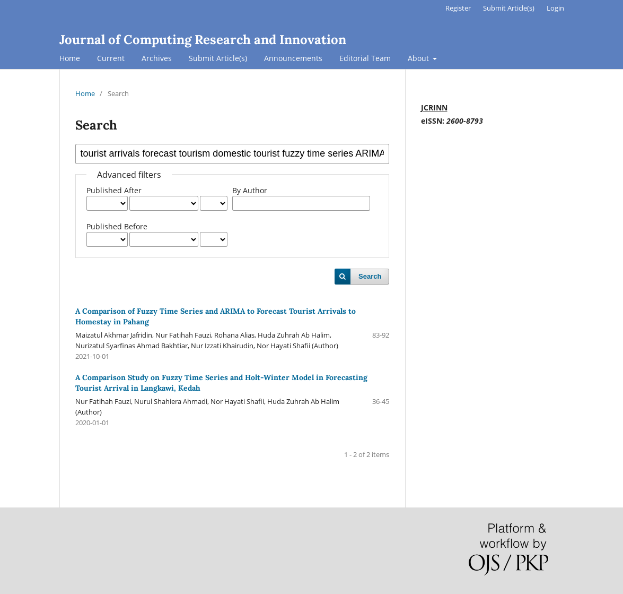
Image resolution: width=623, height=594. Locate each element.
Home (69, 58)
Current (111, 58)
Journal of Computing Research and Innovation (202, 39)
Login (555, 8)
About (419, 58)
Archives (157, 58)
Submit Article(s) (218, 58)
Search (369, 276)
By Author (249, 190)
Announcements (293, 58)
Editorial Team (365, 58)
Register (458, 8)
